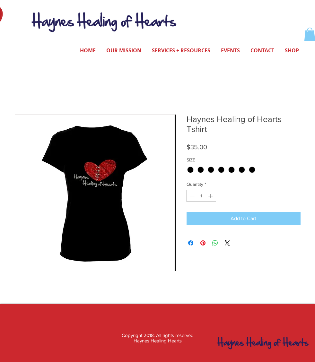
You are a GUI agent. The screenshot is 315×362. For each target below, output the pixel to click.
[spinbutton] (201, 196)
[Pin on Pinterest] (203, 243)
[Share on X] (227, 243)
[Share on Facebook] (191, 243)
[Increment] (211, 196)
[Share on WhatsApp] (215, 243)
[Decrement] (192, 196)
